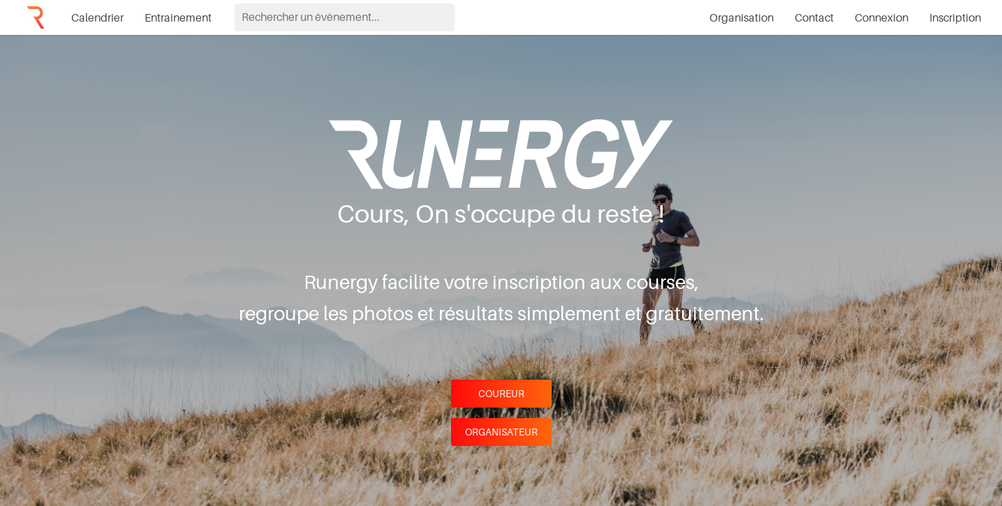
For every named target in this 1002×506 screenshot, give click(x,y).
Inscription (955, 17)
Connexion (881, 17)
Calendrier (97, 17)
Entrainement (178, 17)
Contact (814, 17)
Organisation (741, 17)
